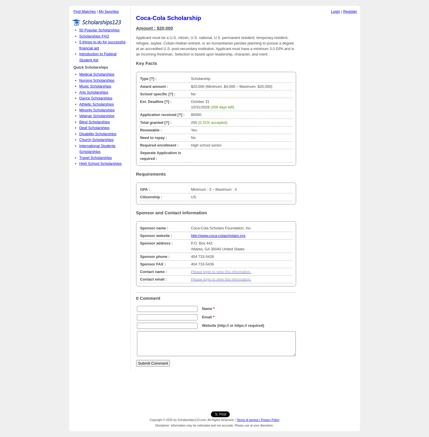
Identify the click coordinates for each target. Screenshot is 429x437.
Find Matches (85, 11)
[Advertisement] (329, 104)
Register (350, 11)
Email (208, 317)
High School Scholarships (100, 163)
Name (208, 308)
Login (335, 11)
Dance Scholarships (96, 98)
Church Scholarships (96, 140)
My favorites (109, 11)
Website (209, 325)
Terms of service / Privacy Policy (258, 420)
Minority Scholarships (97, 110)
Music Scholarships (95, 86)
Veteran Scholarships (97, 116)
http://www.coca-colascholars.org (218, 235)
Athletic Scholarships (96, 104)
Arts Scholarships (93, 92)
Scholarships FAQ (94, 36)
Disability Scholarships (98, 134)
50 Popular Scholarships (99, 30)
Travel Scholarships (95, 158)
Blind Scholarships (94, 122)
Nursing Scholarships (97, 80)
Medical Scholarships (97, 74)
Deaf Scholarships (94, 128)
